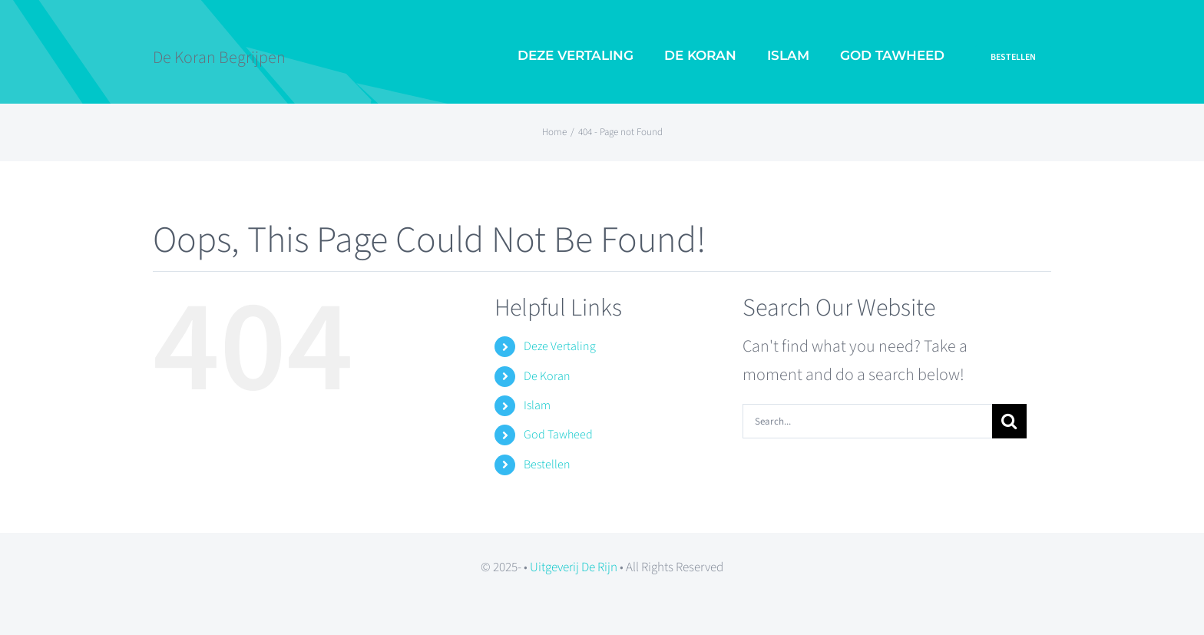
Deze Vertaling (560, 346)
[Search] (1009, 421)
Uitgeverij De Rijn (573, 567)
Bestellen (547, 464)
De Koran (547, 376)
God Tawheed (558, 434)
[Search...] (867, 421)
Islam (537, 405)
